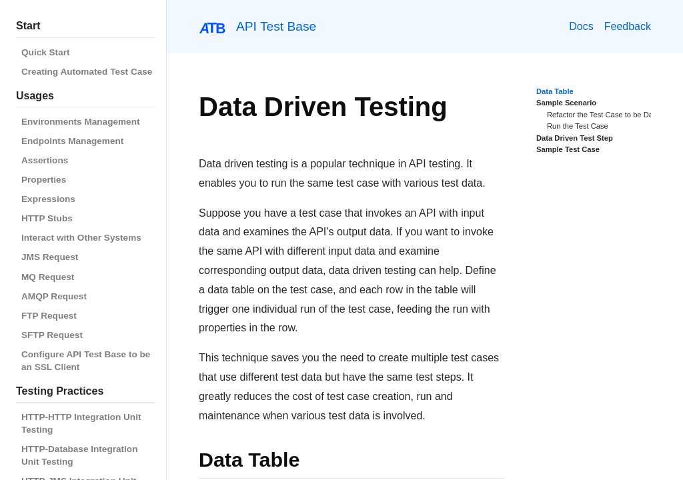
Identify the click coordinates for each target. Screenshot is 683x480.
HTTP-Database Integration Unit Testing (79, 455)
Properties (43, 180)
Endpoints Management (72, 141)
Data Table (555, 91)
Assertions (44, 160)
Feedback (627, 26)
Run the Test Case (577, 126)
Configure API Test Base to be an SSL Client (85, 360)
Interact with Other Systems (81, 238)
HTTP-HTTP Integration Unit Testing (81, 423)
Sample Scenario (566, 103)
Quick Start (45, 52)
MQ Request (47, 277)
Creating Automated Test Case (86, 72)
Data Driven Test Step (574, 138)
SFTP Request (52, 335)
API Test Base (276, 26)
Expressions (48, 199)
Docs (581, 26)
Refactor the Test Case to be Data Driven (615, 115)
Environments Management (80, 122)
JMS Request (49, 257)
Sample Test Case (568, 149)
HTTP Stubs (47, 218)
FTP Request (49, 316)
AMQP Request (54, 296)
